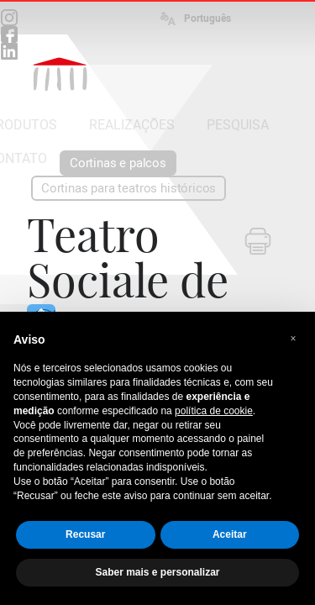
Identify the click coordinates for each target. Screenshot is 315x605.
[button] (293, 338)
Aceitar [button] (230, 534)
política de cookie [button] (214, 411)
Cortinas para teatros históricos (128, 188)
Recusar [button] (85, 534)
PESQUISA (238, 125)
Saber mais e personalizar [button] (157, 572)
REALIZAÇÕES (132, 125)
